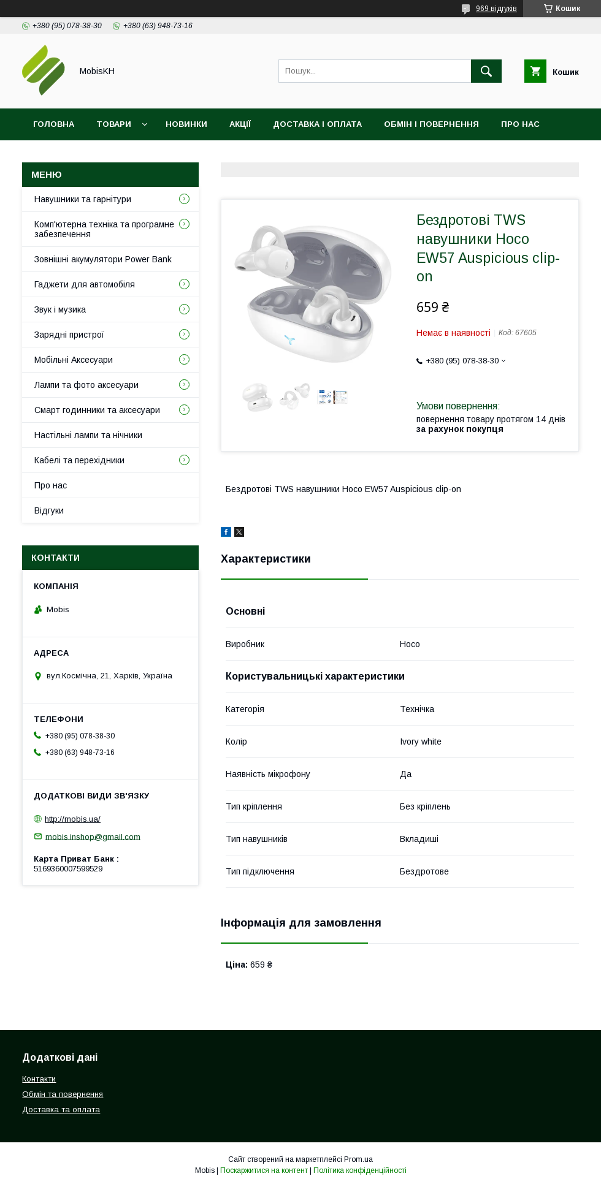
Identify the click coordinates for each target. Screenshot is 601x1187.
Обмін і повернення (431, 124)
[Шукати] (486, 71)
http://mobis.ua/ (73, 819)
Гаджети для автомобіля (84, 284)
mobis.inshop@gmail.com (92, 836)
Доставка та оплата (61, 1109)
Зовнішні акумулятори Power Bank (103, 259)
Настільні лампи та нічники (88, 435)
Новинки (186, 124)
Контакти (56, 156)
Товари (113, 124)
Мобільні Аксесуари (73, 360)
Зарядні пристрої (69, 334)
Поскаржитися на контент (264, 1170)
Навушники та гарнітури (82, 199)
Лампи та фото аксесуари (86, 385)
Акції (240, 124)
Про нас (520, 124)
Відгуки (118, 156)
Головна (53, 124)
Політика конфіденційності (360, 1170)
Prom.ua (358, 1159)
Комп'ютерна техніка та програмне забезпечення (104, 229)
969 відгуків (496, 8)
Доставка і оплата (317, 124)
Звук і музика (60, 309)
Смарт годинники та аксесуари (97, 410)
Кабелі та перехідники (79, 460)
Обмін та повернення (62, 1094)
